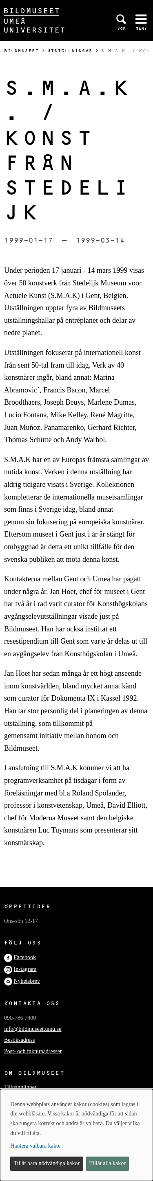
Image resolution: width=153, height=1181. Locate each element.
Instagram (25, 969)
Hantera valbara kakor (35, 1146)
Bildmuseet (21, 50)
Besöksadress (19, 1040)
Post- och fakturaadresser (33, 1051)
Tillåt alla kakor (107, 1163)
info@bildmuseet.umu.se (32, 1029)
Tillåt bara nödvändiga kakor (47, 1163)
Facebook (25, 957)
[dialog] (76, 1135)
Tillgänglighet (20, 1087)
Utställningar (70, 50)
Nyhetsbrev (27, 981)
